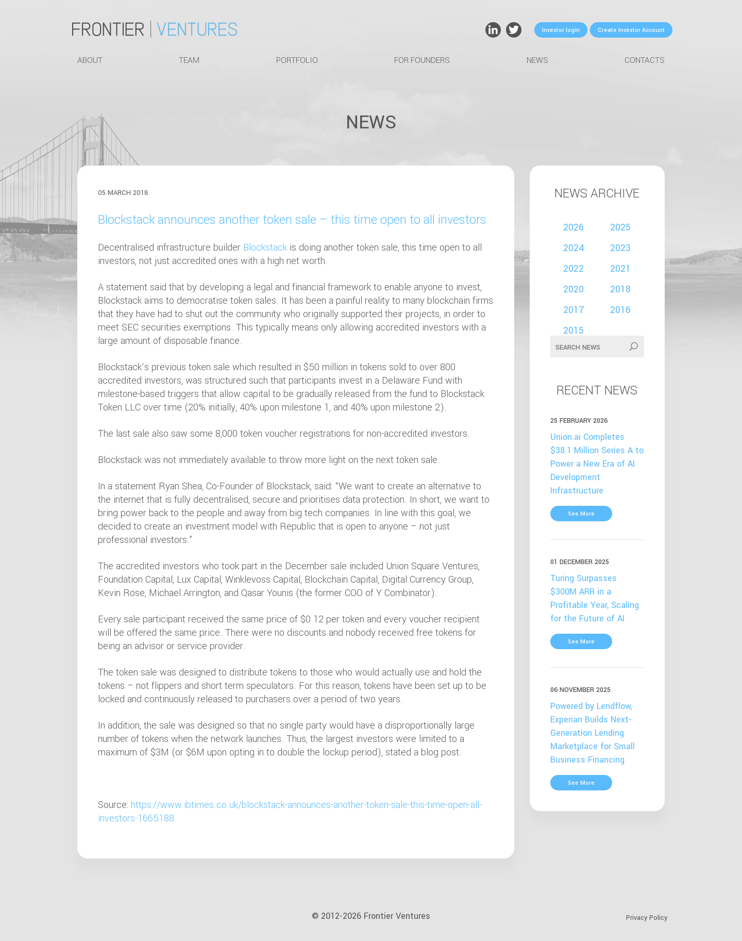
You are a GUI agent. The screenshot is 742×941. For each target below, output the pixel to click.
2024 (573, 248)
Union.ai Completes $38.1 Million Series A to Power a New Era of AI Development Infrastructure (597, 464)
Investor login (561, 30)
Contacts (645, 60)
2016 (620, 310)
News (537, 60)
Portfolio (297, 60)
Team (189, 60)
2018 (620, 289)
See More (581, 514)
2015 (573, 330)
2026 (573, 227)
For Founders (422, 60)
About (90, 60)
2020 (573, 289)
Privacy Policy (646, 917)
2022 (573, 268)
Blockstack (265, 247)
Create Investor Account (631, 30)
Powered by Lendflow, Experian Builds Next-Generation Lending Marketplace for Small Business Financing (592, 733)
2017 (573, 310)
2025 (620, 227)
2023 (620, 248)
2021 (620, 268)
